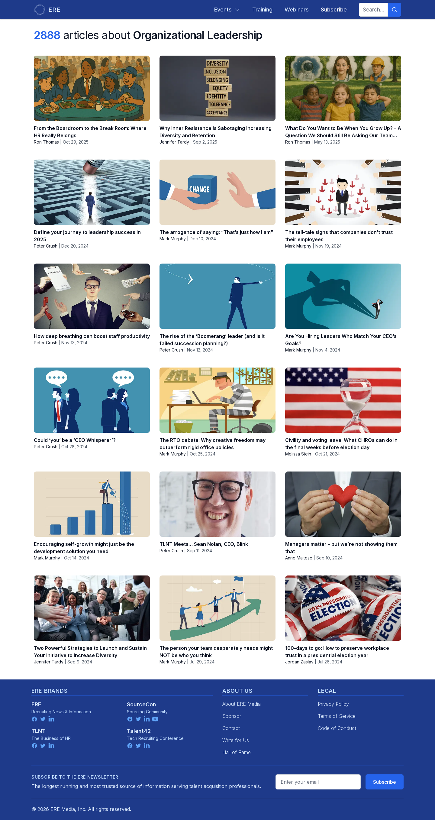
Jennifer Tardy (174, 141)
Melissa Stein (298, 453)
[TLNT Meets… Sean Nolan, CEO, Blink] (218, 504)
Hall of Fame (236, 752)
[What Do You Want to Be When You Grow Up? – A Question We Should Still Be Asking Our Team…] (343, 88)
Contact (231, 728)
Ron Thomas (46, 141)
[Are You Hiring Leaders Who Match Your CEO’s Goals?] (343, 296)
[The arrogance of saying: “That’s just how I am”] (218, 192)
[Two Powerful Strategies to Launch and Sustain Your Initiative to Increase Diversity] (92, 608)
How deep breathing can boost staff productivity (92, 336)
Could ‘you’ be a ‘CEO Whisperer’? (75, 440)
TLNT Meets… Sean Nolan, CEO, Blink (204, 544)
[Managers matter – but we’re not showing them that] (343, 504)
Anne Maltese (298, 557)
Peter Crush (45, 245)
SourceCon (141, 704)
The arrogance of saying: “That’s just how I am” (216, 232)
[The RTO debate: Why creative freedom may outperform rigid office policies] (218, 400)
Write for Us (235, 740)
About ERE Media (241, 704)
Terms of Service (337, 716)
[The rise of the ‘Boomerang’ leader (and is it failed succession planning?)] (218, 296)
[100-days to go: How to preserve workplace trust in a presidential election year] (343, 608)
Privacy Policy (333, 704)
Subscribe (384, 782)
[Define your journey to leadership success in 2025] (92, 192)
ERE (36, 704)
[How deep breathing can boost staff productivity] (92, 296)
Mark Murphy (173, 238)
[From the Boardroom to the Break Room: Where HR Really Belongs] (92, 88)
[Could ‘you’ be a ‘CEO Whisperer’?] (92, 400)
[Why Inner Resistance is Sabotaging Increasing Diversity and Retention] (218, 88)
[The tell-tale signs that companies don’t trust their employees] (343, 192)
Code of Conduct (337, 728)
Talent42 (139, 731)
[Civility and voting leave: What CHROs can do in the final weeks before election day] (343, 400)
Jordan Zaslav (299, 661)
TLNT (38, 731)
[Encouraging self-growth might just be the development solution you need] (92, 504)
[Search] (394, 10)
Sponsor (231, 716)
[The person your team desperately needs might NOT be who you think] (218, 608)
